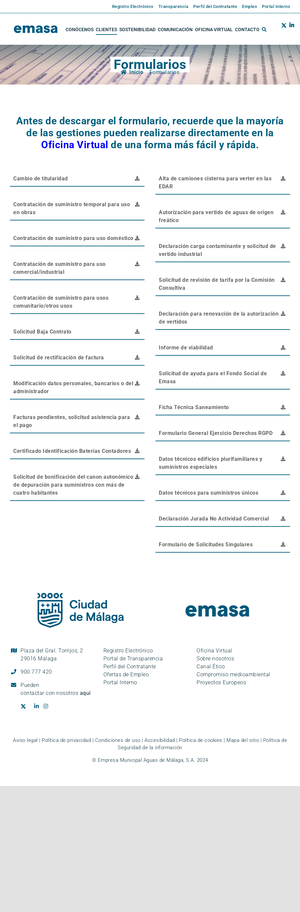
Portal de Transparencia (133, 658)
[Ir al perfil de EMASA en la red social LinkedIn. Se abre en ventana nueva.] (290, 29)
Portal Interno (120, 682)
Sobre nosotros (215, 658)
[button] (264, 29)
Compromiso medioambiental (233, 674)
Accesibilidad (160, 740)
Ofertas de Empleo (126, 674)
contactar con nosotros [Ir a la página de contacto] (56, 693)
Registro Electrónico (128, 650)
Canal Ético (211, 666)
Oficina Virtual (74, 145)
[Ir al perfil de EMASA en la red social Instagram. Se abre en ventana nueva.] (48, 706)
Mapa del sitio (242, 740)
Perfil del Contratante (129, 666)
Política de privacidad (66, 740)
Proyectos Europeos (221, 682)
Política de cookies (200, 740)
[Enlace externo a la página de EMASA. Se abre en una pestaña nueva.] (130, 6)
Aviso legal (25, 740)
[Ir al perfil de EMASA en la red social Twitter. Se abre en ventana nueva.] (284, 29)
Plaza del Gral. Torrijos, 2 (52, 654)
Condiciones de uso (118, 740)
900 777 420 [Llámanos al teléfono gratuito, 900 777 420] (36, 672)
